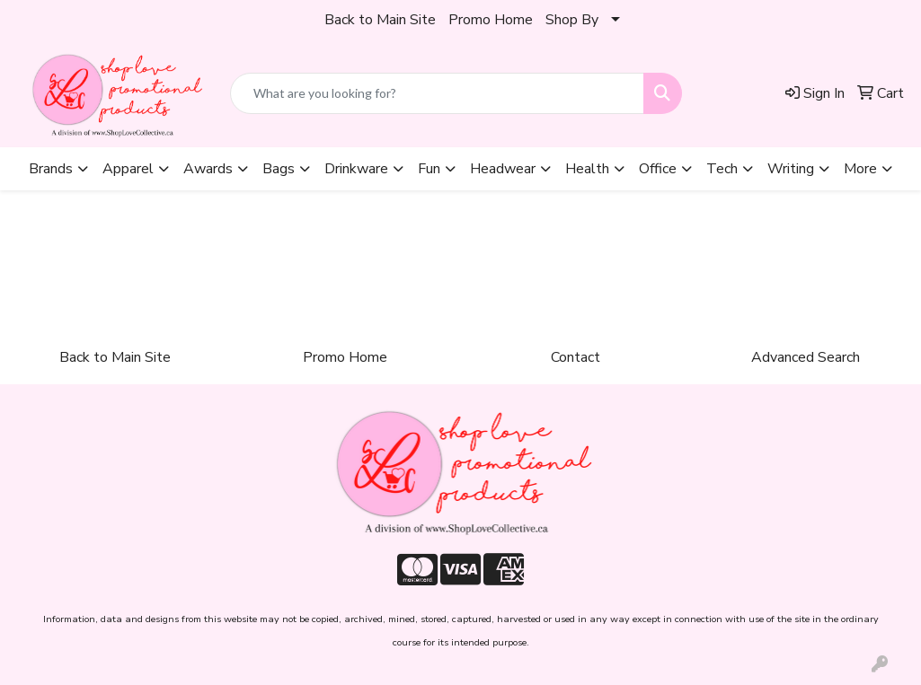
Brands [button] (51, 169)
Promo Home (490, 20)
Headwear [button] (503, 169)
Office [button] (658, 169)
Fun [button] (429, 169)
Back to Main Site (380, 20)
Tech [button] (722, 169)
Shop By (571, 20)
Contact (575, 357)
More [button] (860, 169)
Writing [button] (790, 169)
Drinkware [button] (356, 169)
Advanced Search (805, 357)
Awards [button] (208, 169)
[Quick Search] (437, 93)
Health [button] (587, 169)
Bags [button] (278, 169)
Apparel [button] (128, 169)
